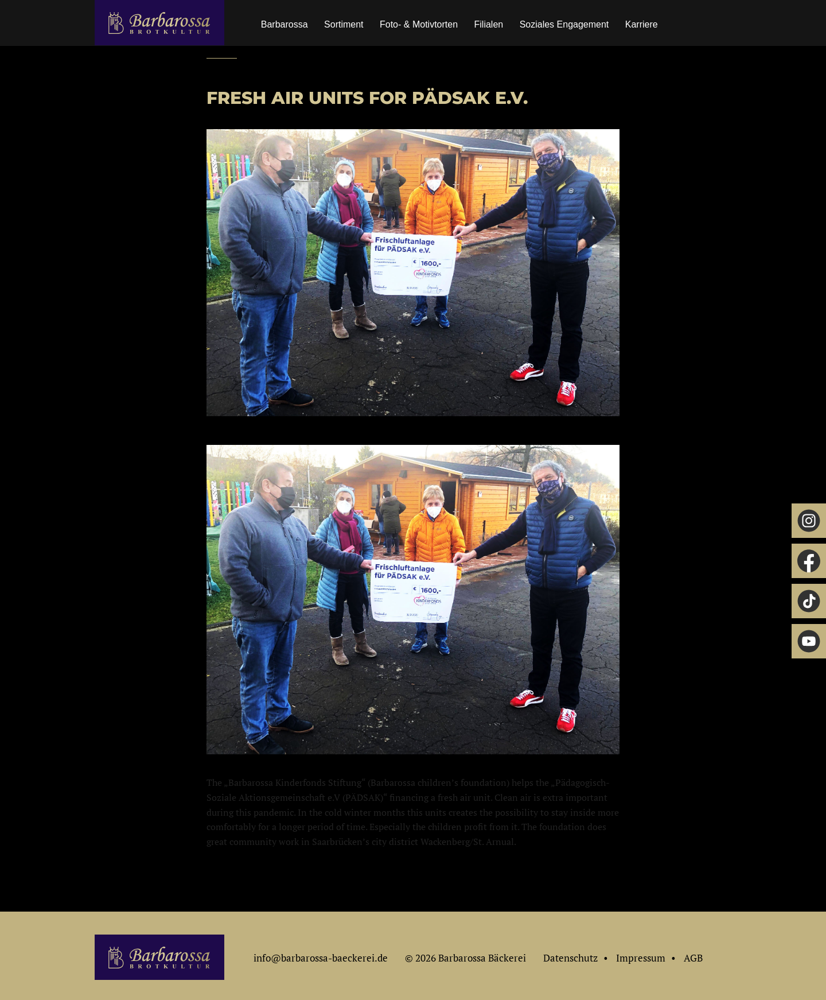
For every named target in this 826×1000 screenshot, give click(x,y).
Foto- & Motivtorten (419, 24)
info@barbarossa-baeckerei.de (321, 957)
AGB (693, 957)
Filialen (489, 24)
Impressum (640, 957)
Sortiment (343, 24)
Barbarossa (284, 24)
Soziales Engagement (564, 24)
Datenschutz (570, 957)
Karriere (641, 24)
